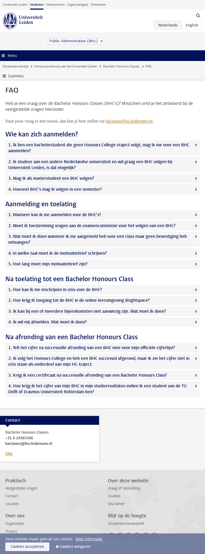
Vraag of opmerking (124, 488)
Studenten (37, 5)
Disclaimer (116, 503)
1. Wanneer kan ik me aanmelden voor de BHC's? (54, 214)
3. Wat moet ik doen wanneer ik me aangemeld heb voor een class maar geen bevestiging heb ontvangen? (97, 239)
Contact (11, 496)
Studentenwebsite (15, 66)
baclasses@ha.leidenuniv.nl (28, 443)
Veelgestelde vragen (21, 488)
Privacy (11, 531)
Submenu (16, 76)
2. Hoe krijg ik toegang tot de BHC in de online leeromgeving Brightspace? (78, 300)
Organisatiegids (78, 5)
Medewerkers (55, 5)
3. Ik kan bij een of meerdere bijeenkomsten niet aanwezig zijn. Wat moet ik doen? (87, 311)
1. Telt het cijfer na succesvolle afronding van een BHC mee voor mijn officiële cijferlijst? (91, 347)
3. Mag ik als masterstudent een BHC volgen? (51, 178)
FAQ (8, 453)
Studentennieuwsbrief (126, 523)
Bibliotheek (98, 5)
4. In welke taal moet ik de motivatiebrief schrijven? (57, 253)
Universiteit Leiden (15, 5)
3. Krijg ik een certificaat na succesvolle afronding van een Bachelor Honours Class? (87, 375)
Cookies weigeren (75, 546)
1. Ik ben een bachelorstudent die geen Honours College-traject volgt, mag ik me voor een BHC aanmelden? (98, 148)
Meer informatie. (89, 539)
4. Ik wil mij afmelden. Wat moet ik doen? (47, 322)
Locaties (12, 503)
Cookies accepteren (27, 546)
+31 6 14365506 (19, 438)
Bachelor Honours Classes (121, 66)
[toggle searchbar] (198, 15)
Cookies (114, 496)
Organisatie (14, 523)
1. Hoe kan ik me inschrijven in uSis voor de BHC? (55, 289)
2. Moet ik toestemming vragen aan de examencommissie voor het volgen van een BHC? (91, 225)
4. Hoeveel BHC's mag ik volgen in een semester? (55, 189)
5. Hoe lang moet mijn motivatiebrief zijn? (47, 264)
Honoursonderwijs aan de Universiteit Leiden (65, 66)
